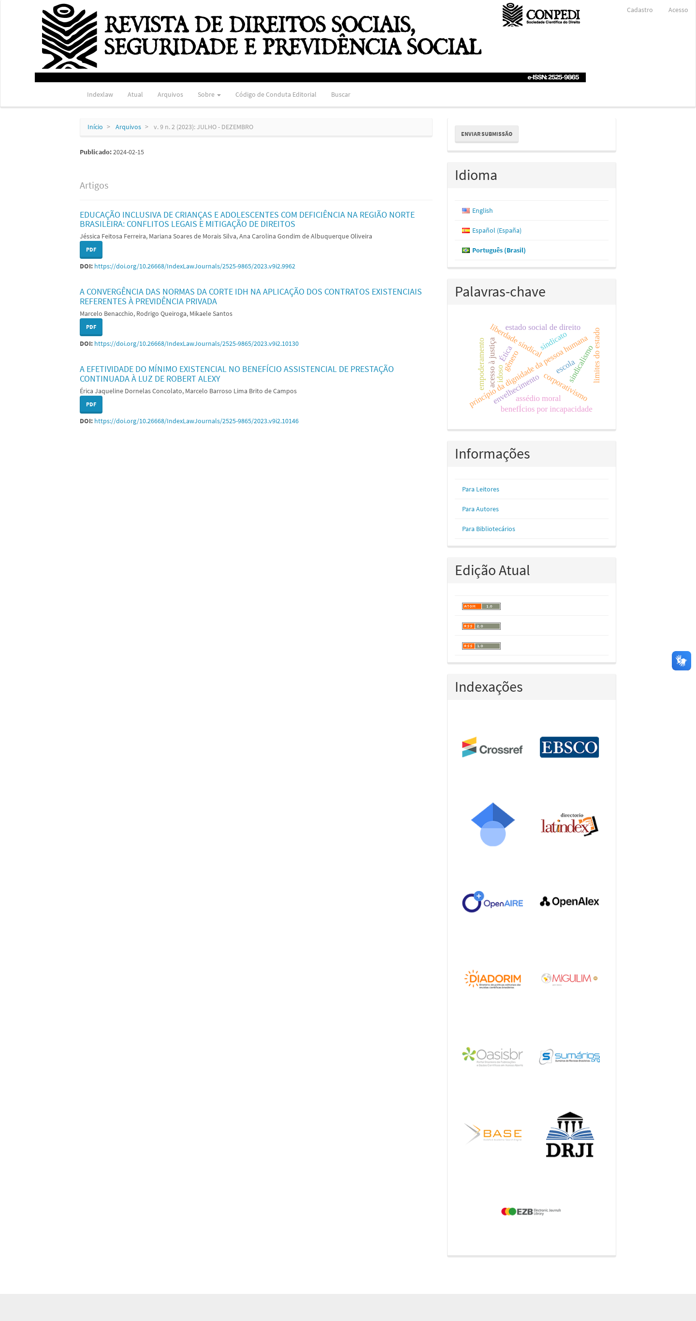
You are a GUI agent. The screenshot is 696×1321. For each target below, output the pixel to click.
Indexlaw (100, 94)
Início (95, 126)
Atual (135, 94)
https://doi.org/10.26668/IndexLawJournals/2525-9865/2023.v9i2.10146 (196, 420)
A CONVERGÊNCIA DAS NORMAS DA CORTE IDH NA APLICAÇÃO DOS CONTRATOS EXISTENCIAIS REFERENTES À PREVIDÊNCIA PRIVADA (251, 296)
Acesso (678, 9)
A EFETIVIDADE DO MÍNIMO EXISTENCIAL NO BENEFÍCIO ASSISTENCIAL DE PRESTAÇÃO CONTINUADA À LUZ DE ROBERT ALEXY (237, 373)
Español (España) (497, 230)
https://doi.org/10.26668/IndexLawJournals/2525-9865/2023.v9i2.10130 (196, 343)
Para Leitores (480, 489)
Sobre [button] (209, 94)
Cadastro (640, 9)
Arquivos (170, 94)
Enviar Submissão (486, 133)
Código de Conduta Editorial (276, 94)
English (482, 210)
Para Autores (480, 509)
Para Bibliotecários (488, 528)
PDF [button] (91, 249)
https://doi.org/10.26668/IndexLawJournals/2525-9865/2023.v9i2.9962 (194, 266)
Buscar (340, 94)
